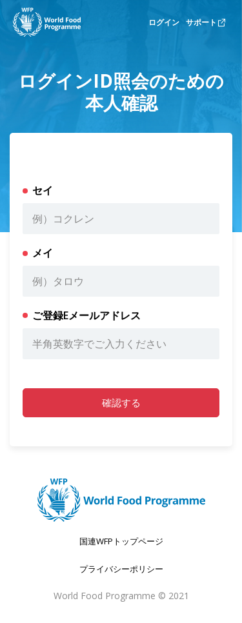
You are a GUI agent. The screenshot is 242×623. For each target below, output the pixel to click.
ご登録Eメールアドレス (86, 315)
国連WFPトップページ (121, 541)
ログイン (163, 22)
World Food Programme (105, 595)
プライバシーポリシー (121, 569)
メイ (42, 253)
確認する (121, 402)
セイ (42, 190)
